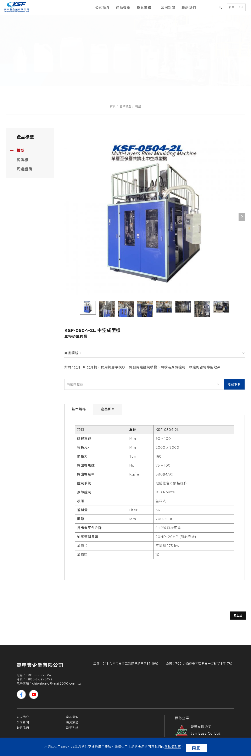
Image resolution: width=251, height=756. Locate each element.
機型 (138, 106)
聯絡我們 (186, 8)
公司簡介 (100, 8)
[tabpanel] (125, 48)
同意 (196, 748)
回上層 (222, 617)
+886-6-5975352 (39, 677)
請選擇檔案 (75, 384)
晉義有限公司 (201, 729)
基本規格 (79, 411)
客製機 (22, 160)
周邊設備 (24, 169)
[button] (242, 217)
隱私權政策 (171, 748)
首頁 (113, 106)
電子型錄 (72, 730)
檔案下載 (234, 384)
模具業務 (141, 8)
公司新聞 (165, 8)
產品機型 (120, 8)
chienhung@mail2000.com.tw (57, 685)
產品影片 (108, 411)
